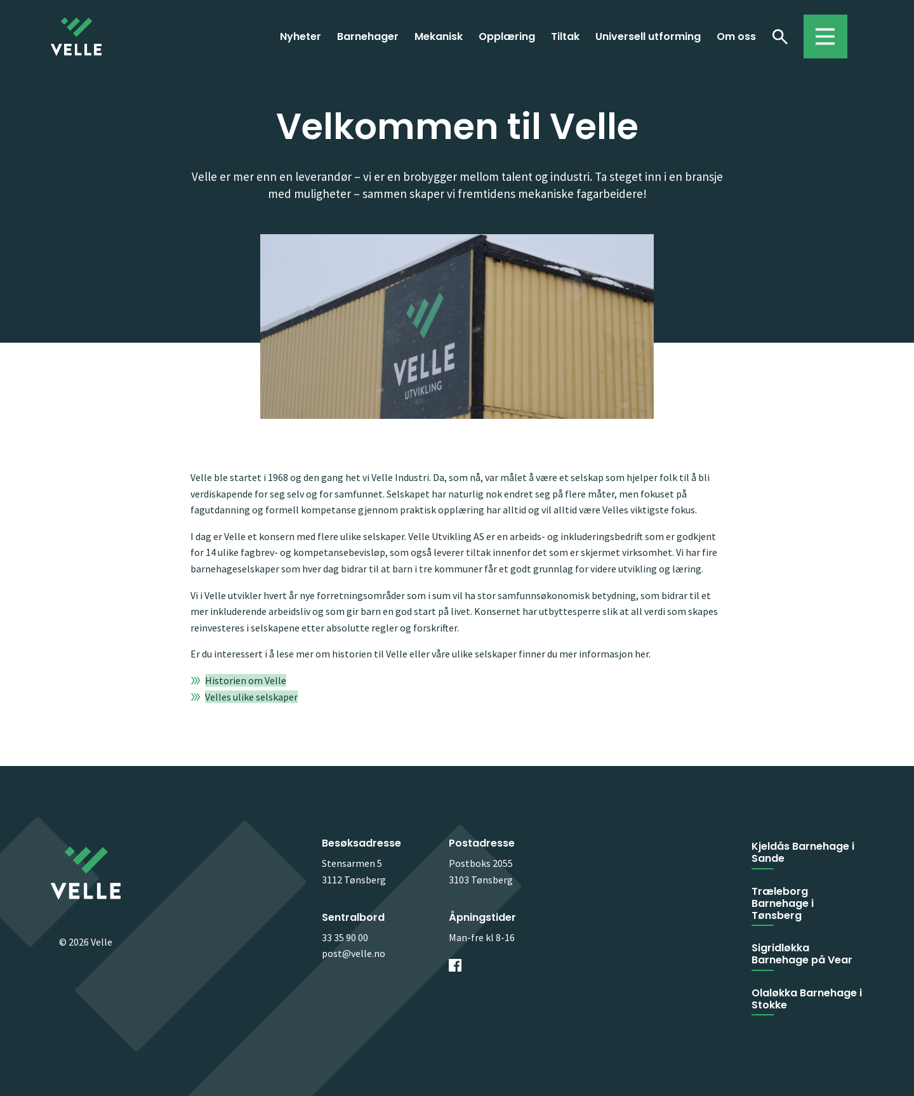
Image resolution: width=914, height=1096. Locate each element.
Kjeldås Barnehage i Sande (803, 852)
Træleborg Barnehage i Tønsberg (783, 903)
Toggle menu (819, 30)
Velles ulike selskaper (251, 696)
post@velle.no (353, 953)
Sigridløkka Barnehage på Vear (802, 954)
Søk (780, 36)
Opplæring (507, 36)
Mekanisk (438, 36)
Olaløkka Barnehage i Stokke (807, 999)
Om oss (736, 36)
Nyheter (300, 36)
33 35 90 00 (345, 937)
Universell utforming (648, 36)
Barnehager (368, 36)
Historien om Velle (245, 680)
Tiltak (565, 36)
